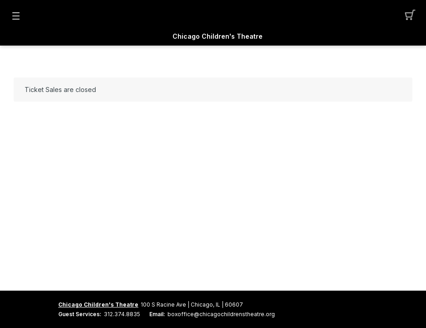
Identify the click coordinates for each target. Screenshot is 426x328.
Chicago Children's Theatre (217, 36)
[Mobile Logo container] (213, 16)
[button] (410, 16)
